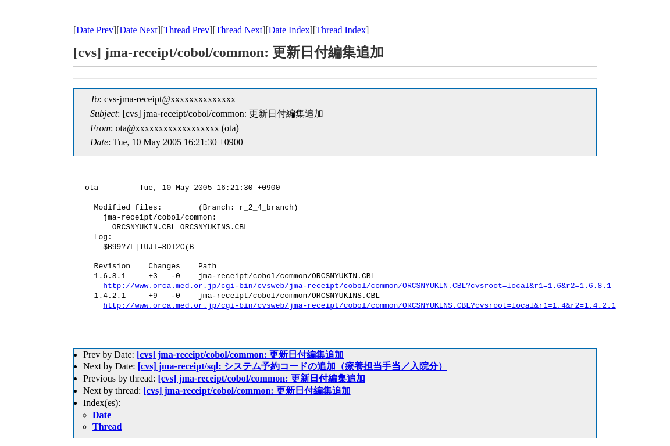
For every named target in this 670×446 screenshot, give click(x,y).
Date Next (139, 30)
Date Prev (94, 30)
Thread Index (341, 30)
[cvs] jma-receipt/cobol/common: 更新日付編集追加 (240, 354)
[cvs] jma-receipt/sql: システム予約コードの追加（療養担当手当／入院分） (292, 366)
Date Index (289, 30)
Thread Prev (186, 30)
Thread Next (239, 30)
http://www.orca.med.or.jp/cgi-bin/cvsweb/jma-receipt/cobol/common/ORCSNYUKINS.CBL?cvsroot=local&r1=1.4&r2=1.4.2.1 (359, 306)
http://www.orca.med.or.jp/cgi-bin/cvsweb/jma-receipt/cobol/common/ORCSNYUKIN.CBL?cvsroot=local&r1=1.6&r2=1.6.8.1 (357, 286)
